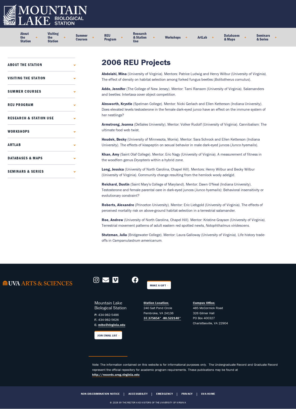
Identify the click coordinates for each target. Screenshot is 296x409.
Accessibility (138, 393)
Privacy (187, 393)
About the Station (25, 64)
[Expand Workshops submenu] (73, 131)
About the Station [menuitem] (27, 39)
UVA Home (208, 393)
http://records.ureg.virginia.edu (116, 374)
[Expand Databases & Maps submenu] (73, 157)
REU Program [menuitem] (112, 39)
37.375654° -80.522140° (162, 318)
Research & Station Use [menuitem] (142, 39)
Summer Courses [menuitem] (83, 39)
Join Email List (107, 335)
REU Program (21, 104)
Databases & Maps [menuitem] (233, 39)
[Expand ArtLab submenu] (73, 144)
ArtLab (14, 144)
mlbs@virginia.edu (111, 325)
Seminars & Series (26, 171)
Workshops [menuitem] (174, 39)
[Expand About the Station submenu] (73, 64)
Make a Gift (158, 285)
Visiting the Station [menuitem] (54, 39)
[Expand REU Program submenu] (73, 104)
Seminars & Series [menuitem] (264, 39)
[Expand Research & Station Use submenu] (73, 117)
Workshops (18, 131)
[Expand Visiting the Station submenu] (73, 77)
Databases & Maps (25, 158)
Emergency (164, 393)
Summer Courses (24, 91)
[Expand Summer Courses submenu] (73, 91)
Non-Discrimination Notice (100, 393)
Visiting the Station (27, 78)
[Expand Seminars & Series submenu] (73, 171)
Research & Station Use (31, 118)
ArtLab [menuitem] (204, 39)
